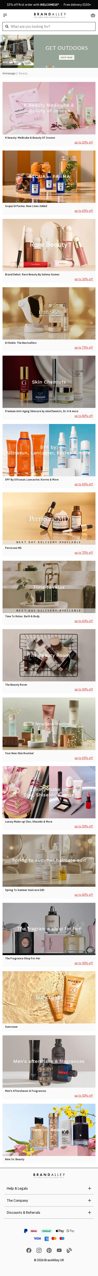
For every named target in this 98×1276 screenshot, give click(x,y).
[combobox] (49, 26)
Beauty (23, 73)
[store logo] (50, 15)
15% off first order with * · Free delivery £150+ (49, 4)
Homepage (9, 73)
